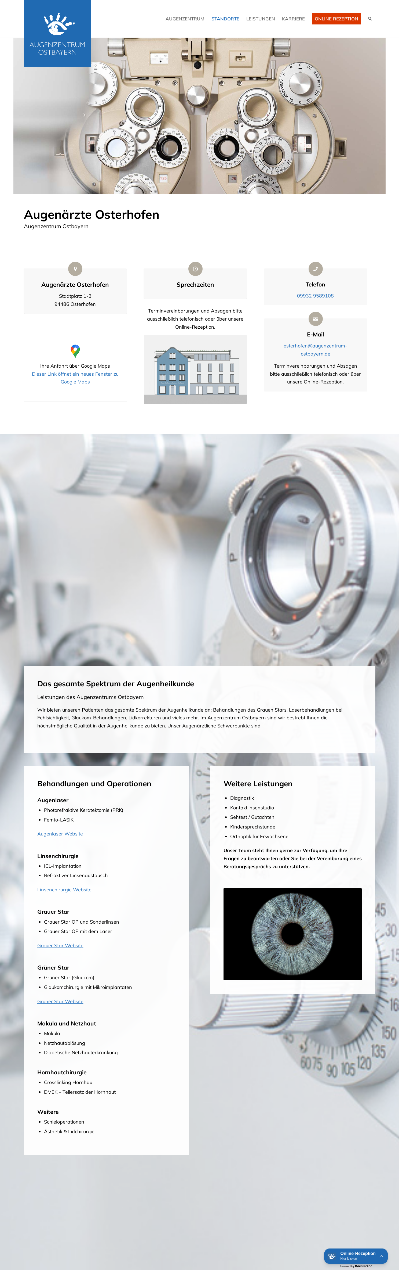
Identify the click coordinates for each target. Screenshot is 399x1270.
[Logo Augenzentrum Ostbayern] (57, 33)
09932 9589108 (315, 296)
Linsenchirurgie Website (64, 890)
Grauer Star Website (60, 945)
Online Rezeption (336, 18)
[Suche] (370, 19)
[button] (356, 1256)
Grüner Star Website (60, 1001)
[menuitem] (185, 19)
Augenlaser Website (60, 834)
